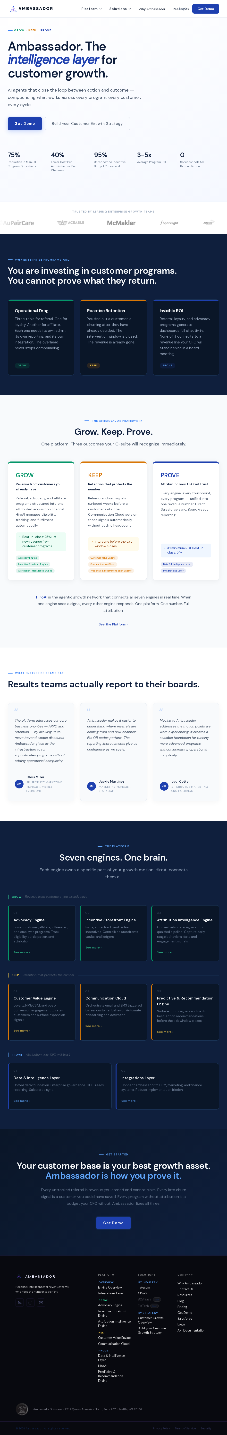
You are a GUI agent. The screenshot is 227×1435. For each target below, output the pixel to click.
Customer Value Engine (114, 1338)
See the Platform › (113, 627)
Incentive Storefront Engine (112, 1313)
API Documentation (191, 1330)
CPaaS (142, 1293)
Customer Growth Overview (151, 1320)
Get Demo (205, 9)
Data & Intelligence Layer (111, 1358)
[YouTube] (41, 1302)
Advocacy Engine (110, 1305)
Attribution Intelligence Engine (114, 1323)
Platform (92, 9)
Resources (184, 1295)
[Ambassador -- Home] (38, 9)
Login (183, 9)
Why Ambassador (152, 9)
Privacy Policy (161, 1428)
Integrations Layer (111, 1293)
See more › (22, 955)
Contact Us (185, 1289)
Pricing (182, 1307)
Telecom (144, 1287)
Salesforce (184, 1318)
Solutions (120, 9)
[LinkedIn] (20, 1302)
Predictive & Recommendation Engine (110, 1376)
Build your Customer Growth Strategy (87, 123)
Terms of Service (185, 1428)
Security (206, 1428)
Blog (180, 1301)
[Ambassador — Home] (47, 1276)
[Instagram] (30, 1302)
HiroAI (102, 1366)
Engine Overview (110, 1287)
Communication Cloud (114, 1344)
